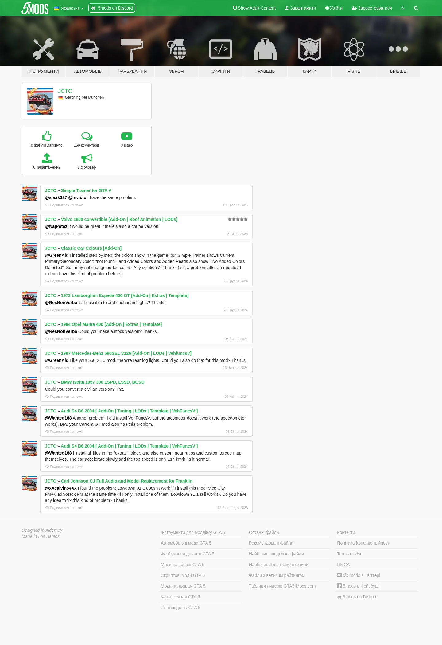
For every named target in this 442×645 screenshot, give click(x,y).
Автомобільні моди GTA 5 (186, 543)
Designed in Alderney (42, 530)
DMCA (343, 564)
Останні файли (264, 532)
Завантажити (300, 8)
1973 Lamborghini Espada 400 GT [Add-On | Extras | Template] (124, 295)
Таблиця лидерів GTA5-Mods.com (282, 586)
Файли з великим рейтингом (277, 575)
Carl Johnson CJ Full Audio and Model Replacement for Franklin (126, 481)
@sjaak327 (56, 197)
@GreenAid (57, 255)
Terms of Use (349, 553)
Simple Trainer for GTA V (86, 190)
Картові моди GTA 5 (180, 596)
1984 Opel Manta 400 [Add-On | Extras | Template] (111, 324)
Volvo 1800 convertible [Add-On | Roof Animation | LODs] (119, 219)
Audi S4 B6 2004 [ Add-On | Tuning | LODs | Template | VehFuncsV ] (129, 410)
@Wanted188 (58, 418)
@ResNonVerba (61, 302)
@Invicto (77, 197)
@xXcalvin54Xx (61, 488)
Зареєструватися (372, 8)
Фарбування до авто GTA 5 (187, 553)
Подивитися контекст (64, 205)
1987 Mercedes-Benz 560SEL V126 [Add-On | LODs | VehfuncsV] (126, 353)
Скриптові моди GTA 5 (183, 575)
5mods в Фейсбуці (357, 586)
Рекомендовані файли (271, 543)
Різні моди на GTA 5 (180, 607)
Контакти (346, 532)
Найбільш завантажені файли (278, 564)
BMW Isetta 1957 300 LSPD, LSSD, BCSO (103, 382)
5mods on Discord (357, 597)
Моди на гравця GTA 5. (184, 586)
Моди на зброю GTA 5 (182, 564)
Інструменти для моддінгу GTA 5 (193, 532)
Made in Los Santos (41, 536)
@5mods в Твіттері (358, 575)
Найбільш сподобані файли (276, 553)
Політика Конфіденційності (363, 543)
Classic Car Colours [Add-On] (91, 248)
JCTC (65, 91)
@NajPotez (56, 226)
